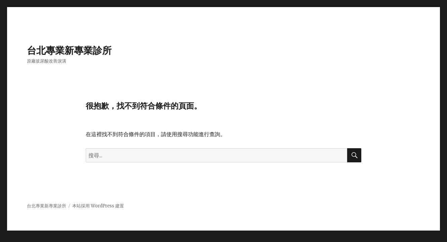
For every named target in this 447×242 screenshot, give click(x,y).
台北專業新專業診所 (69, 50)
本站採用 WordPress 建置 (98, 206)
